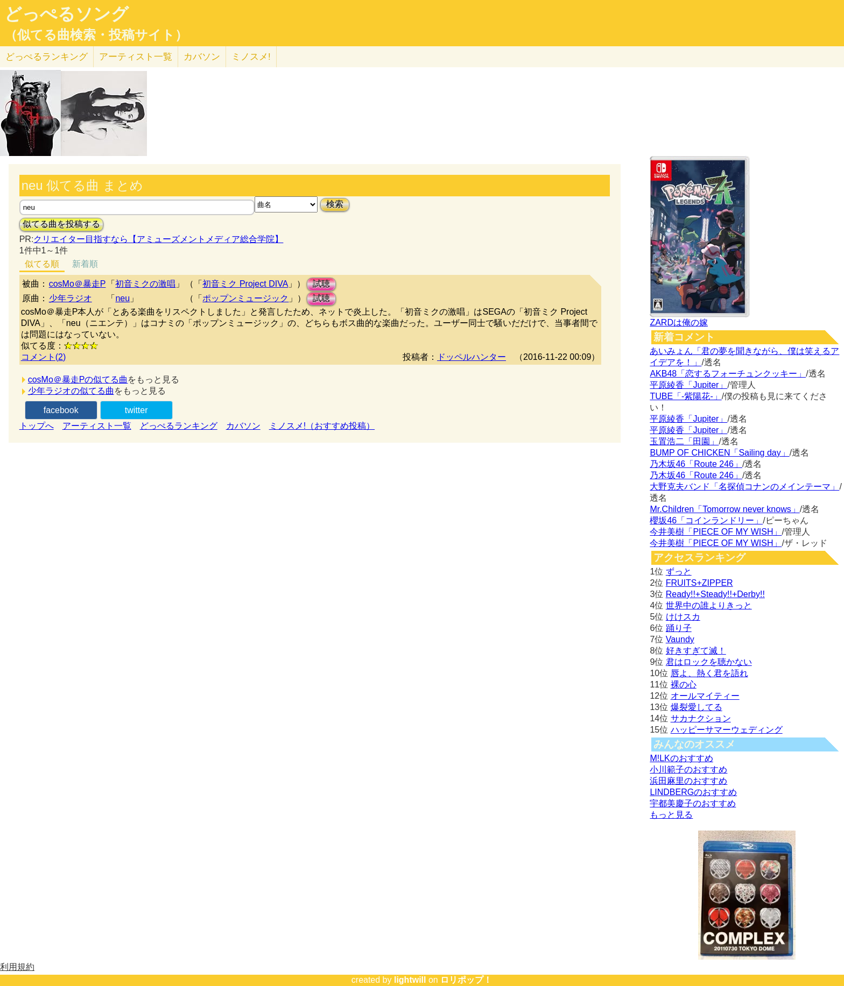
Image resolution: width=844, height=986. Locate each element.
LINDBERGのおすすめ (693, 792)
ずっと (679, 571)
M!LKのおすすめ (681, 758)
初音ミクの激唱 (145, 283)
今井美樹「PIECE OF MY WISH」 (716, 531)
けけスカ (683, 616)
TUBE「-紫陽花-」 (685, 396)
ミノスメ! (251, 57)
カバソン (202, 57)
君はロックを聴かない (709, 661)
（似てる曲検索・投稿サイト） (96, 35)
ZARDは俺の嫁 (679, 322)
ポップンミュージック (245, 298)
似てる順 (42, 263)
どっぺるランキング (178, 425)
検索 (334, 204)
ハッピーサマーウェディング (727, 729)
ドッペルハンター (471, 356)
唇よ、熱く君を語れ (709, 673)
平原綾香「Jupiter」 (688, 384)
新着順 (85, 263)
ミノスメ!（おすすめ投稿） (322, 425)
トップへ (36, 425)
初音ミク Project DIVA (245, 283)
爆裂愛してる (696, 707)
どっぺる (46, 57)
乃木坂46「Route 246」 (696, 464)
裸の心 (684, 684)
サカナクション (701, 718)
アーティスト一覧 (96, 425)
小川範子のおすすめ (688, 769)
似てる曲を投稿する (61, 224)
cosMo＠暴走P (77, 283)
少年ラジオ (70, 298)
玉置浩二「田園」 (684, 441)
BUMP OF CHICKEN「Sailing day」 (719, 452)
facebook (61, 410)
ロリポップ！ (466, 979)
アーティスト (135, 57)
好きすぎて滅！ (696, 650)
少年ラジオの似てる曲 (71, 390)
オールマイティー (705, 695)
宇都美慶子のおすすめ (693, 803)
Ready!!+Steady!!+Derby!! (715, 594)
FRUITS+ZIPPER (699, 582)
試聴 (321, 283)
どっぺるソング (66, 14)
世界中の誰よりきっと (709, 605)
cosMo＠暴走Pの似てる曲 (78, 379)
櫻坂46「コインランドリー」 (706, 520)
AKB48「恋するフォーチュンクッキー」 (728, 373)
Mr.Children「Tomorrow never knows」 (724, 509)
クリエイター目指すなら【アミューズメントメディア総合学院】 (158, 239)
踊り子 (679, 628)
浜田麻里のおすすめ (688, 780)
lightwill (410, 979)
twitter (136, 410)
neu (122, 298)
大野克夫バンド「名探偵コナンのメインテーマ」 (744, 486)
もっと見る (671, 814)
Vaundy (680, 639)
